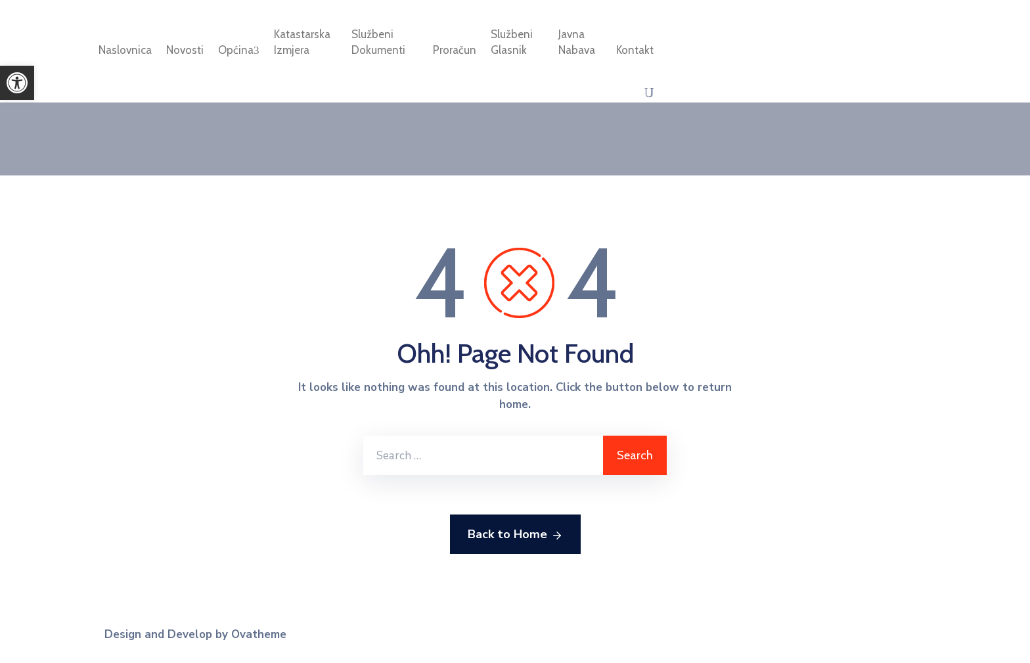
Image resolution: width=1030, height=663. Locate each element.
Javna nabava (576, 42)
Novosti (185, 50)
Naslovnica (125, 50)
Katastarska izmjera (302, 42)
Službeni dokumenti (378, 42)
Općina (238, 50)
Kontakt (635, 50)
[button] (17, 83)
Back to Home (515, 534)
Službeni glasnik (512, 42)
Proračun (454, 50)
